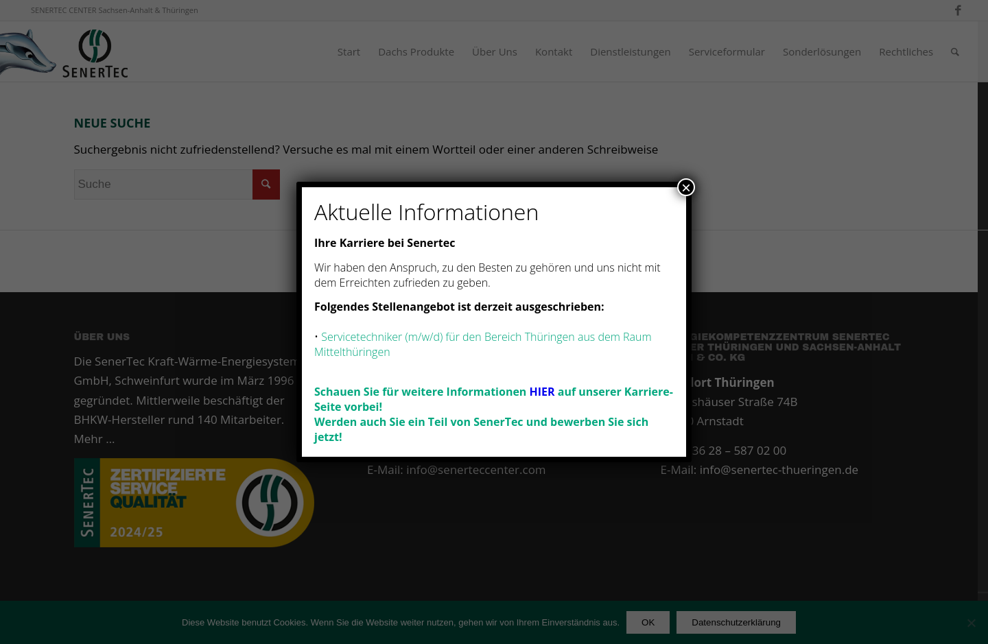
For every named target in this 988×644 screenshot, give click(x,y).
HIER (542, 391)
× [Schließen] (686, 187)
